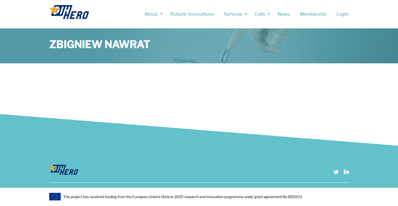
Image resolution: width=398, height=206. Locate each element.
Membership (313, 14)
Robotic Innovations (192, 14)
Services (233, 14)
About (151, 14)
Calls (260, 14)
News (284, 14)
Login (343, 14)
